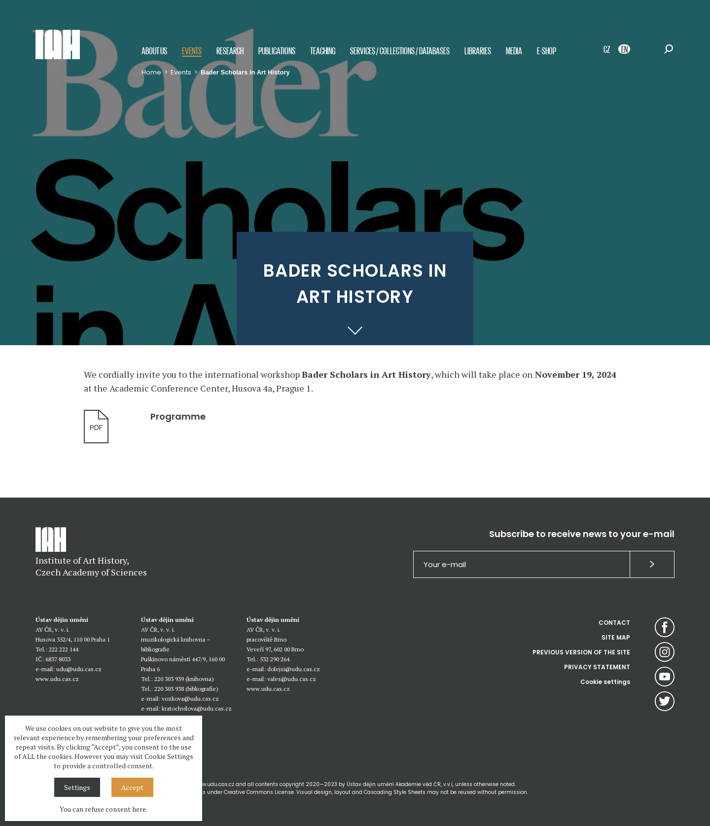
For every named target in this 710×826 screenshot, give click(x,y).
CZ (607, 49)
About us (154, 50)
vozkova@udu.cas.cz (190, 698)
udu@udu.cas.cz (79, 669)
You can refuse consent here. (103, 809)
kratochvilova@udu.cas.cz (197, 708)
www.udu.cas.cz (57, 678)
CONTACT (614, 622)
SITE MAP (616, 637)
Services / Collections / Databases (400, 50)
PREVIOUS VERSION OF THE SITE (581, 652)
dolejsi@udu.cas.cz (293, 669)
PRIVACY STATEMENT (597, 667)
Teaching (322, 50)
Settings (77, 787)
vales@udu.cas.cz (291, 678)
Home (151, 72)
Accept (132, 787)
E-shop (546, 50)
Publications (276, 50)
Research (230, 50)
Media (514, 50)
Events (192, 50)
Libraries (477, 50)
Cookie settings (605, 682)
